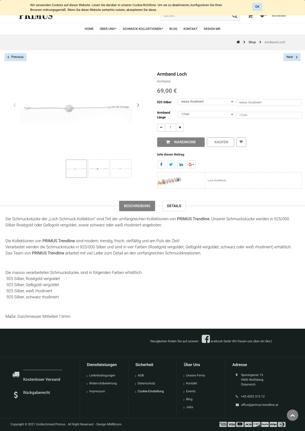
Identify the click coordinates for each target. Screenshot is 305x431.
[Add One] (179, 128)
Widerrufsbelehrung (103, 383)
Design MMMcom (109, 424)
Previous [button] (15, 57)
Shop (252, 42)
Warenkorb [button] (183, 142)
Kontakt (191, 383)
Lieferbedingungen (102, 375)
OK (257, 7)
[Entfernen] (160, 128)
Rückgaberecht (36, 392)
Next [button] (292, 57)
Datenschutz (146, 383)
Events (190, 391)
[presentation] (14, 105)
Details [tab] (174, 206)
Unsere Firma (195, 375)
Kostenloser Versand (42, 379)
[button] (240, 142)
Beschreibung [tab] (137, 206)
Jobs (189, 407)
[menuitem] (89, 29)
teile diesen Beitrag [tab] (169, 154)
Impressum (97, 391)
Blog (189, 399)
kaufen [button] (219, 142)
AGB (141, 375)
